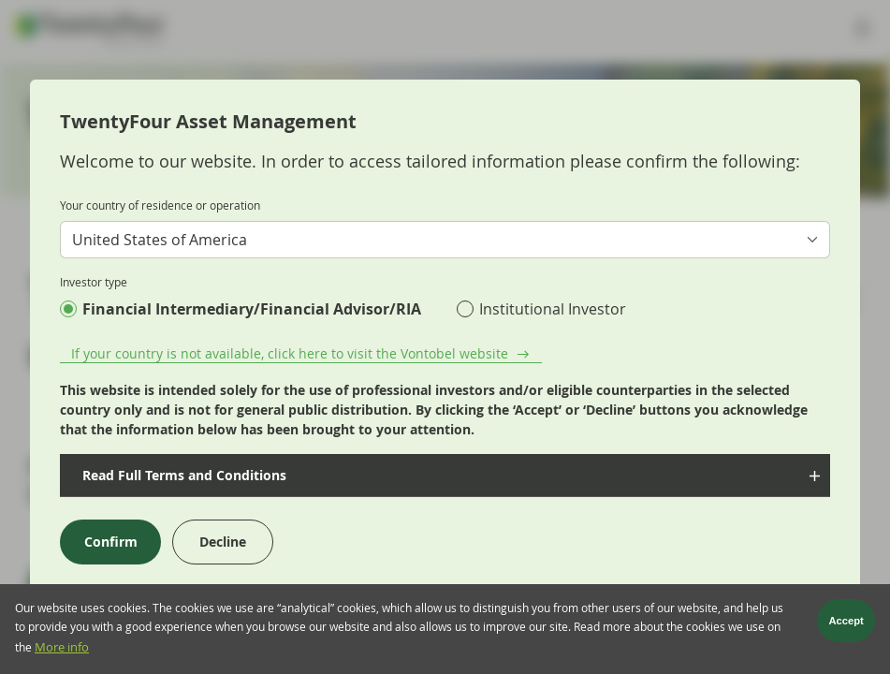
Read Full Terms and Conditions (182, 475)
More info (62, 652)
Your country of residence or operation (160, 205)
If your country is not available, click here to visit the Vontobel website (289, 353)
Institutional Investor (552, 309)
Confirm (111, 541)
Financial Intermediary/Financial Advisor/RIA (251, 309)
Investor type (93, 281)
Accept (846, 625)
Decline (222, 541)
